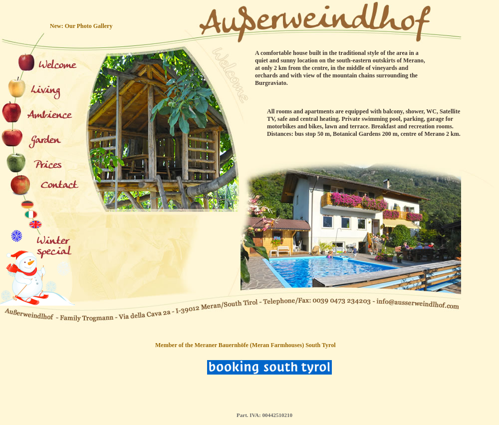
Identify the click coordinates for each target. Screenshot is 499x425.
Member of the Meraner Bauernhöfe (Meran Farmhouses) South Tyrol (245, 345)
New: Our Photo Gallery (81, 25)
